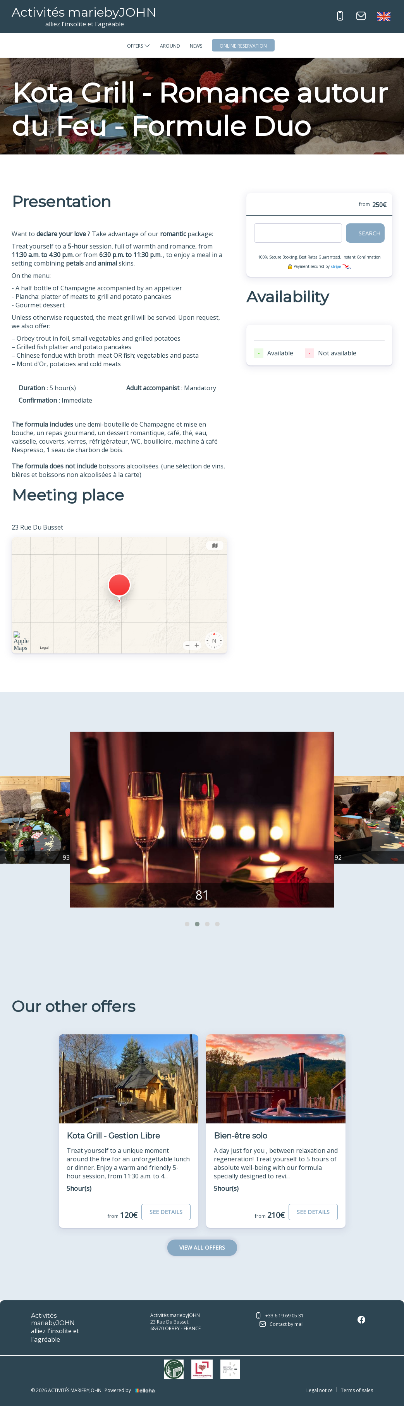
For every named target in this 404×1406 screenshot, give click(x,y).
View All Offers (202, 1247)
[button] (187, 924)
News (196, 46)
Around (170, 46)
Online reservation (243, 46)
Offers (138, 46)
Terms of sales (357, 1390)
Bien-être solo (240, 1135)
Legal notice (319, 1390)
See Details (166, 1212)
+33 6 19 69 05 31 (279, 1316)
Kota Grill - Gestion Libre (113, 1135)
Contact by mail (282, 1324)
